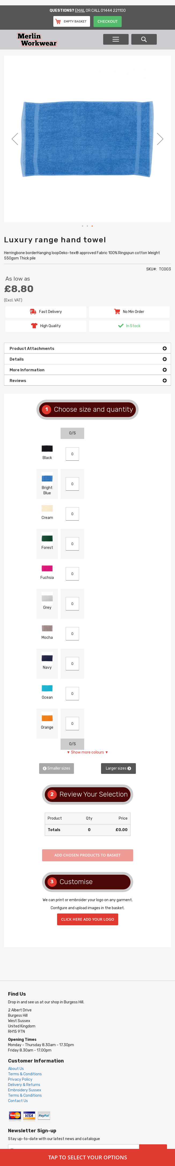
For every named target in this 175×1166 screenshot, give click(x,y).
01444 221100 (113, 10)
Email (80, 10)
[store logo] (59, 39)
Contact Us (18, 1101)
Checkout (108, 21)
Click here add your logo (87, 919)
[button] (14, 139)
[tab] (87, 348)
